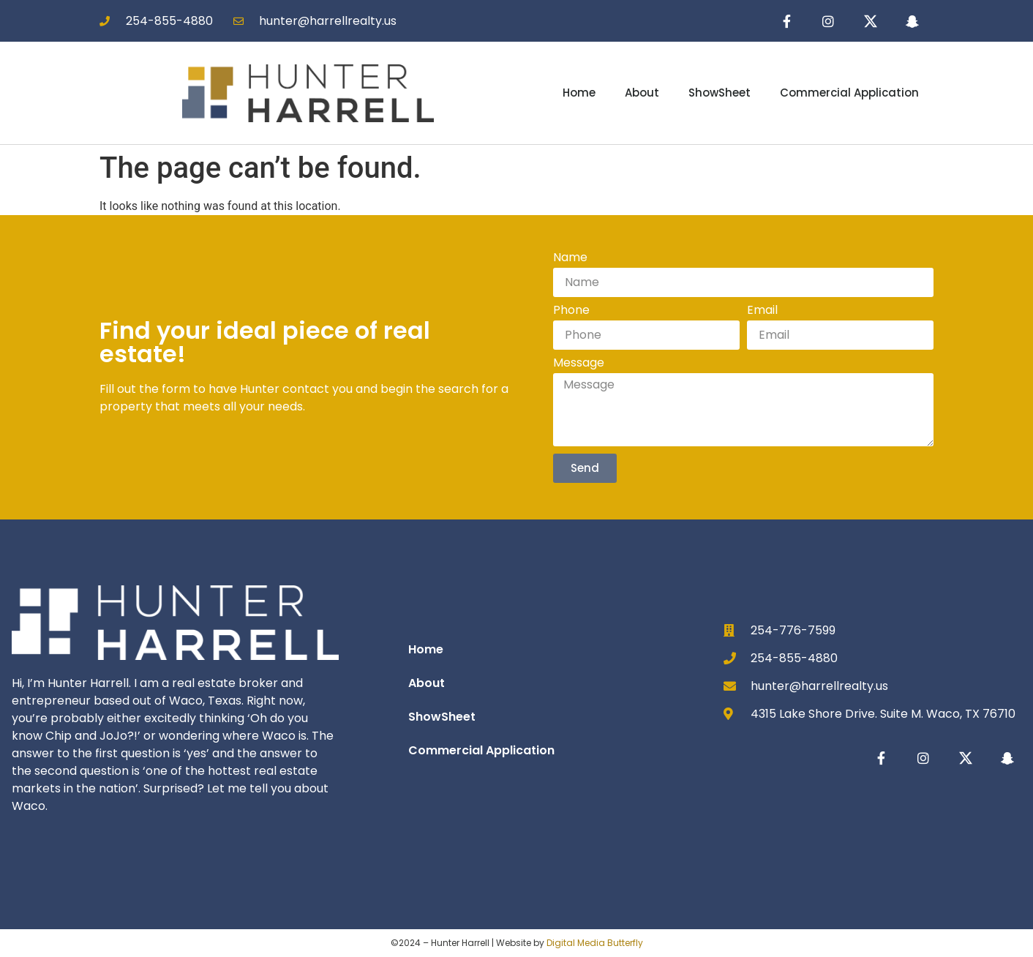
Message (578, 365)
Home (579, 93)
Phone (571, 312)
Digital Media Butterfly (594, 943)
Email (762, 312)
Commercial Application (849, 93)
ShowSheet (719, 93)
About (642, 93)
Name (570, 259)
